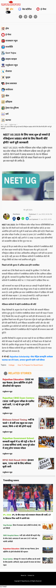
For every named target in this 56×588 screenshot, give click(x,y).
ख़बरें (6, 124)
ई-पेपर (41, 9)
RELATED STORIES (20, 373)
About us (23, 575)
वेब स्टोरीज (25, 9)
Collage (12, 365)
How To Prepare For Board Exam (30, 365)
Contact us (31, 575)
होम (9, 9)
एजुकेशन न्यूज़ (12, 124)
